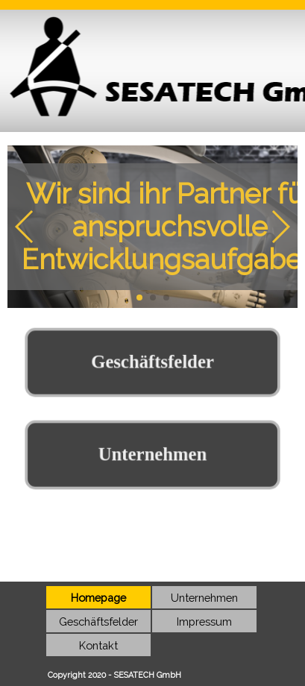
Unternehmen (204, 597)
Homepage (98, 597)
